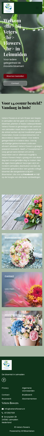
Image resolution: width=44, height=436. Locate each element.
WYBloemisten (27, 431)
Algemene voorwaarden (28, 389)
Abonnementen (29, 398)
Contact (15, 83)
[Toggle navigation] (37, 8)
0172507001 (8, 412)
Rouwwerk (6, 398)
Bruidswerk (27, 394)
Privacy (5, 388)
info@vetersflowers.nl (13, 409)
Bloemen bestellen (15, 76)
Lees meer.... (12, 211)
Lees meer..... (12, 327)
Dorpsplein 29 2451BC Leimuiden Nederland (10, 419)
